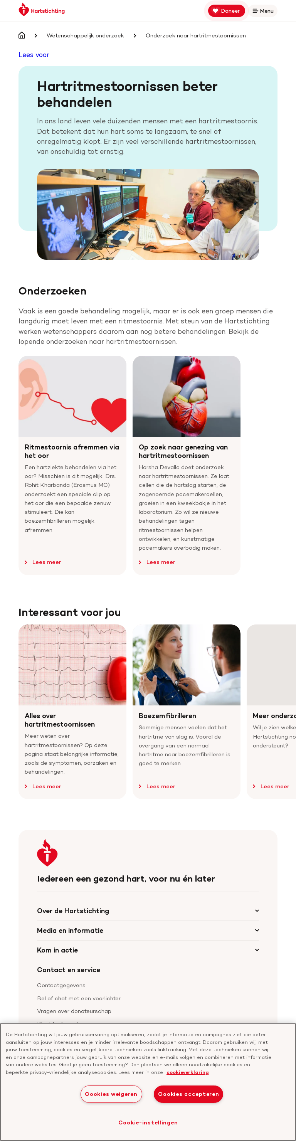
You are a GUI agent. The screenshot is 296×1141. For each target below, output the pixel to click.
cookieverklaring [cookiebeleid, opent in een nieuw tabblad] (187, 1072)
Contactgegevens (61, 985)
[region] (148, 1082)
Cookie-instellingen (148, 1122)
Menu (264, 12)
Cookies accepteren (188, 1094)
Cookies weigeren (111, 1094)
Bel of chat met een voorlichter (79, 998)
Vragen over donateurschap (74, 1011)
